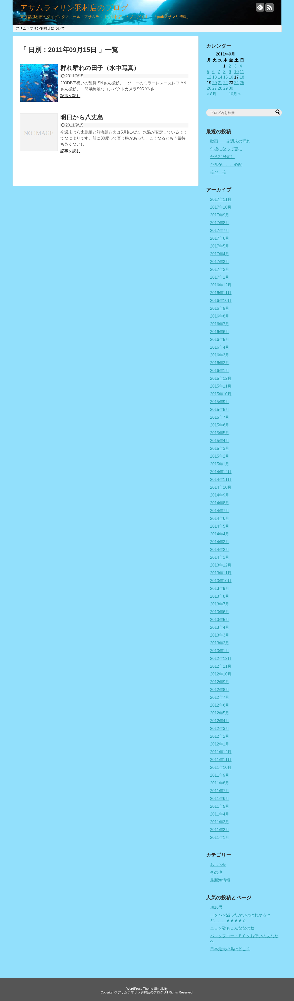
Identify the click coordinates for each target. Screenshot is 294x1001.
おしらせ (218, 864)
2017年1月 (219, 277)
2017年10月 (220, 207)
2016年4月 (219, 347)
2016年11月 (220, 293)
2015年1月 (219, 464)
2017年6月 (219, 238)
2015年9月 (219, 402)
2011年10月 (220, 767)
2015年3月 (219, 448)
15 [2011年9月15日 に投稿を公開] (225, 77)
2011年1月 (219, 837)
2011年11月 (220, 760)
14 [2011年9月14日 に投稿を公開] (220, 77)
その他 (216, 872)
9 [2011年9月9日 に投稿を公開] (230, 72)
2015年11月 (220, 386)
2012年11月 (220, 666)
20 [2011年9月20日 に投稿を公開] (214, 83)
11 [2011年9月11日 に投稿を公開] (242, 72)
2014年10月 (220, 487)
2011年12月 (220, 752)
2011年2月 (219, 830)
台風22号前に (222, 157)
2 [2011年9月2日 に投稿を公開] (230, 66)
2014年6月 (219, 518)
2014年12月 (220, 472)
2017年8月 (219, 223)
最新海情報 (220, 880)
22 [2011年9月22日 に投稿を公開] (225, 83)
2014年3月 (219, 542)
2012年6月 (219, 705)
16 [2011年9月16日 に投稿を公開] (231, 77)
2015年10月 (220, 394)
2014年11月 (220, 479)
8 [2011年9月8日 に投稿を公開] (224, 72)
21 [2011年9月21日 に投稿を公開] (220, 83)
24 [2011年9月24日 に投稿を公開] (236, 83)
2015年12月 (220, 378)
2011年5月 (219, 806)
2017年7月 (219, 230)
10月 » (234, 94)
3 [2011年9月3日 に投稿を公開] (235, 66)
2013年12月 (220, 565)
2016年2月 (219, 363)
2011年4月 (219, 814)
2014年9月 (219, 495)
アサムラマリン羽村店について (40, 28)
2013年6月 (219, 612)
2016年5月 (219, 339)
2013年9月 (219, 588)
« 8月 (211, 94)
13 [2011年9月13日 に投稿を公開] (214, 77)
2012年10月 (220, 674)
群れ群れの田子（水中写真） (99, 68)
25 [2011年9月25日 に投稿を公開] (242, 83)
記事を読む (70, 96)
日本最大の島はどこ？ (230, 949)
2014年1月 (219, 557)
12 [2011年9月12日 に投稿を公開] (209, 77)
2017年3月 (219, 262)
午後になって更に (226, 149)
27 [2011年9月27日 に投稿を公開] (214, 88)
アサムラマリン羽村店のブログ (74, 8)
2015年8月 (219, 409)
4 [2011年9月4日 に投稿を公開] (241, 66)
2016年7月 (219, 324)
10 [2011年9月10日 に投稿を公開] (236, 72)
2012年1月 (219, 744)
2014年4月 (219, 534)
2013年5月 (219, 619)
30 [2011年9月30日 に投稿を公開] (231, 88)
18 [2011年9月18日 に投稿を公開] (242, 77)
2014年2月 (219, 549)
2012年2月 (219, 736)
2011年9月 (219, 775)
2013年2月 (219, 643)
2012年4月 (219, 721)
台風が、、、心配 (226, 164)
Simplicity (161, 988)
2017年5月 (219, 246)
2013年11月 (220, 573)
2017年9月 (219, 215)
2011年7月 (219, 791)
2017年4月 (219, 254)
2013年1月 (219, 651)
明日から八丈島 (81, 117)
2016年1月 (219, 370)
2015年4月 (219, 441)
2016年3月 (219, 355)
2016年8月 (219, 316)
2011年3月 (219, 822)
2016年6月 (219, 332)
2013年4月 (219, 627)
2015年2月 (219, 456)
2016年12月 (220, 285)
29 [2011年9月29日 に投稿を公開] (225, 88)
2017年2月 (219, 269)
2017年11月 (220, 199)
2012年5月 (219, 713)
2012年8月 (219, 689)
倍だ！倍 (218, 172)
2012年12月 (220, 658)
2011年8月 (219, 783)
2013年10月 (220, 581)
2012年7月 (219, 697)
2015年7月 (219, 417)
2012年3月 (219, 728)
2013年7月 (219, 604)
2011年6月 (219, 798)
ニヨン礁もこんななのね (232, 928)
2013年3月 (219, 635)
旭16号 (216, 907)
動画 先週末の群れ (230, 141)
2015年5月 (219, 433)
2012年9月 (219, 682)
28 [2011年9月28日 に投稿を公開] (220, 88)
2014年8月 (219, 503)
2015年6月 (219, 425)
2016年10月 (220, 300)
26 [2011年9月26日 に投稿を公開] (209, 88)
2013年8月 (219, 596)
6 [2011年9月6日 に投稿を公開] (213, 72)
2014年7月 (219, 511)
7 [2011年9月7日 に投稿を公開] (219, 72)
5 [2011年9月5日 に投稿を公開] (208, 72)
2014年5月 (219, 526)
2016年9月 (219, 308)
